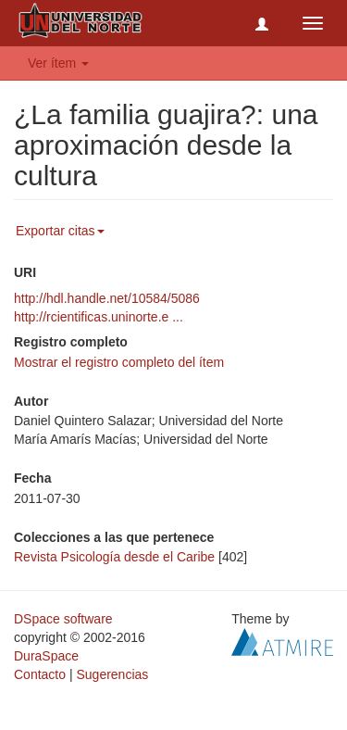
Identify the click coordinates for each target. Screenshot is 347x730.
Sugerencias (112, 674)
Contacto (40, 674)
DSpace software (63, 618)
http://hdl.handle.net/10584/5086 (107, 298)
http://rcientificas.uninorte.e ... (98, 316)
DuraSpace (46, 655)
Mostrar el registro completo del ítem (119, 362)
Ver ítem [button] (58, 63)
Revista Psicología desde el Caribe (114, 556)
